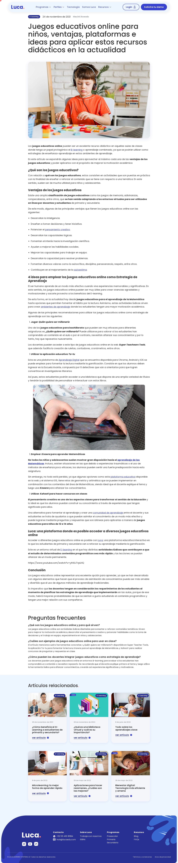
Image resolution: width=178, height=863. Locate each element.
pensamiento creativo (57, 229)
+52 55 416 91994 (63, 836)
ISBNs (82, 839)
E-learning (66, 549)
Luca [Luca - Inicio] (18, 7)
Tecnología (73, 7)
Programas (43, 7)
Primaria (111, 839)
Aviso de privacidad (163, 857)
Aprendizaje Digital (69, 359)
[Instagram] (24, 843)
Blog (136, 836)
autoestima (80, 269)
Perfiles (59, 7)
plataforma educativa (123, 476)
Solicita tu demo (154, 7)
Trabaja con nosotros (91, 836)
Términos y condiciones (142, 857)
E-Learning (34, 17)
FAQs (136, 839)
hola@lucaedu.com (64, 839)
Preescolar (112, 836)
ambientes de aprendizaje (55, 306)
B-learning (76, 149)
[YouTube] (30, 843)
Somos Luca (89, 7)
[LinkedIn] (36, 843)
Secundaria (112, 842)
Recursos (104, 7)
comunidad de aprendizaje (108, 512)
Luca (100, 540)
